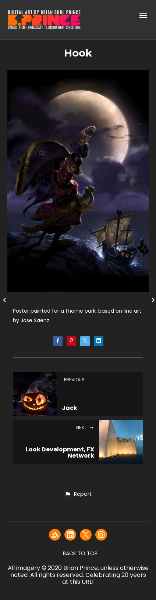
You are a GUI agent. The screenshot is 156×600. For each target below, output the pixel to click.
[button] (77, 494)
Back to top (80, 553)
